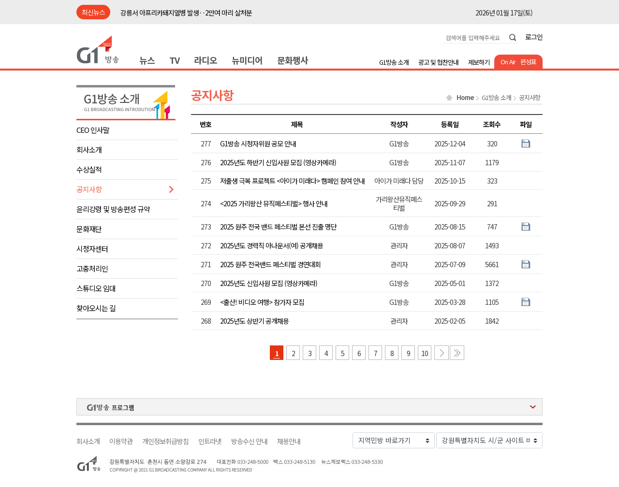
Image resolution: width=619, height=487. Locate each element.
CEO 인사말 (92, 130)
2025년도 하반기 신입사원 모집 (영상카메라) (278, 162)
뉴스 (147, 60)
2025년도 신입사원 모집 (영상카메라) (268, 283)
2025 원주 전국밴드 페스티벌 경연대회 (270, 264)
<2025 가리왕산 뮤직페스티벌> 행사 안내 (273, 203)
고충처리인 (92, 268)
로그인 (534, 37)
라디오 (205, 60)
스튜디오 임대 (96, 288)
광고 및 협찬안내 (438, 62)
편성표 (528, 61)
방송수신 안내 (249, 441)
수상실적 (89, 169)
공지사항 (89, 189)
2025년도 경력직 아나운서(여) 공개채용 (271, 245)
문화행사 (292, 60)
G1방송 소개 (394, 62)
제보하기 (478, 62)
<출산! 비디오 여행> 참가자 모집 (262, 302)
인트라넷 (209, 441)
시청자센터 (92, 249)
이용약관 (121, 441)
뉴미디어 (247, 60)
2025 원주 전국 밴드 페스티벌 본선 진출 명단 (278, 226)
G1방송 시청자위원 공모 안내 (258, 143)
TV (174, 60)
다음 (441, 352)
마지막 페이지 (457, 352)
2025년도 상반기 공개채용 (254, 321)
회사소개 (89, 149)
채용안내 (288, 441)
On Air (508, 61)
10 (424, 353)
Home (465, 97)
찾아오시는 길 (96, 308)
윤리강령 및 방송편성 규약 (113, 209)
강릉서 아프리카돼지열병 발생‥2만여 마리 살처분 (186, 12)
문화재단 (89, 229)
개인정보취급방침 (165, 441)
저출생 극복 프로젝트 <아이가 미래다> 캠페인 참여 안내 (292, 181)
